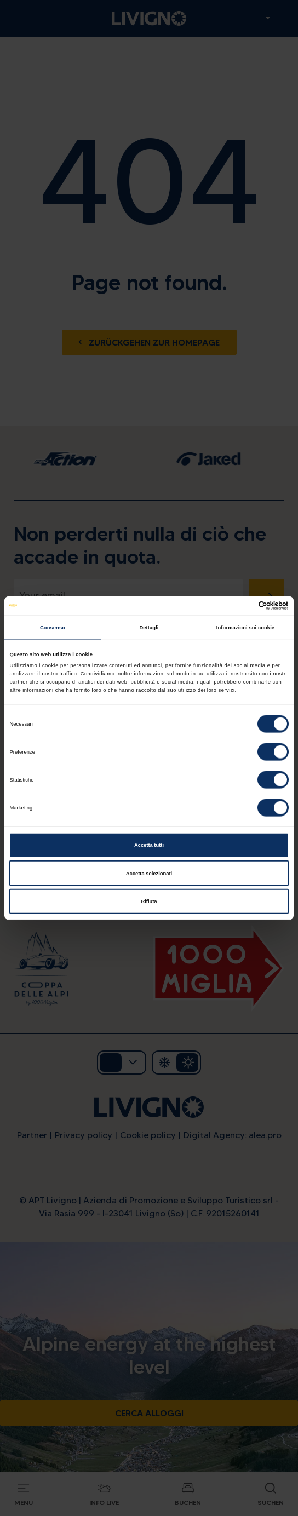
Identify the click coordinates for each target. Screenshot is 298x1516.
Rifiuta (149, 901)
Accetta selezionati (149, 873)
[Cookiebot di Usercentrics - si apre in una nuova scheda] (241, 605)
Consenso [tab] (52, 627)
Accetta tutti (149, 845)
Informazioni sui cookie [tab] (245, 627)
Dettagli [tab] (148, 627)
